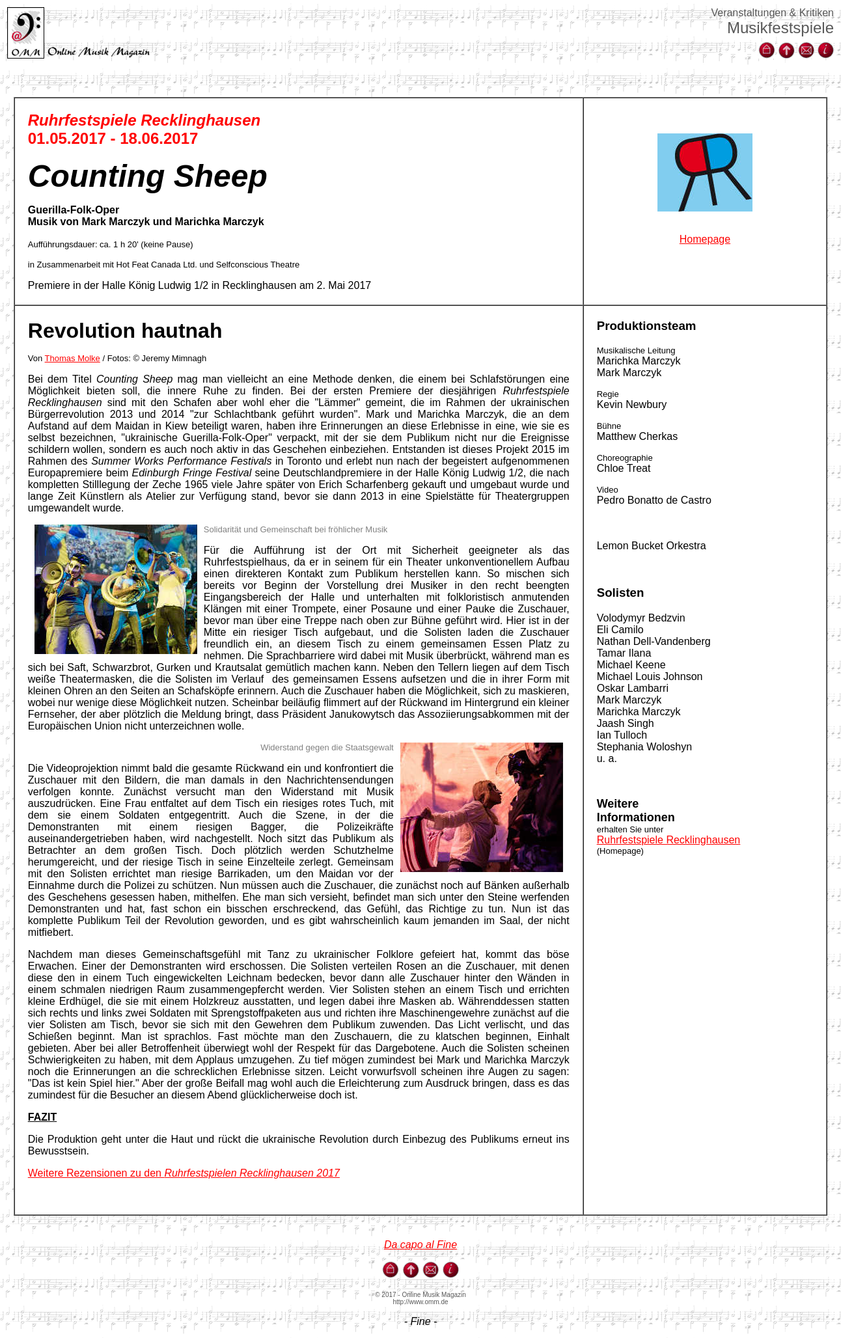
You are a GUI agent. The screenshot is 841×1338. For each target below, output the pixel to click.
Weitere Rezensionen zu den (184, 1173)
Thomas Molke (72, 358)
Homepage (705, 239)
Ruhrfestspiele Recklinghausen (669, 839)
